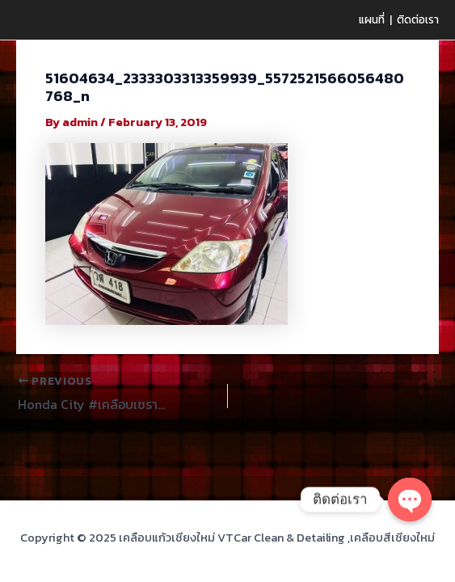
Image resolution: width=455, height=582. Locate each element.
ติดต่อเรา (418, 19)
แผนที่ (372, 19)
